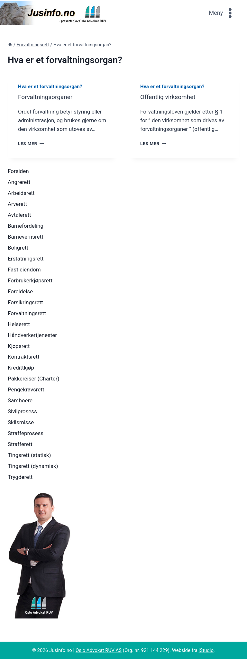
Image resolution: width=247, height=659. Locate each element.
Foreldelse (20, 291)
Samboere (20, 400)
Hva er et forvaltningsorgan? (50, 86)
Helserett (19, 324)
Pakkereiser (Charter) (33, 378)
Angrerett (19, 182)
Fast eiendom (24, 269)
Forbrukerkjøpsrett (30, 280)
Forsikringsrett (25, 302)
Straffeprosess (25, 433)
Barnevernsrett (25, 236)
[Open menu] (222, 13)
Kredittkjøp (21, 367)
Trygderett (20, 477)
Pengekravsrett (26, 389)
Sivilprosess (22, 411)
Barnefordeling (25, 226)
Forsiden (18, 171)
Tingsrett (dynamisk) (33, 466)
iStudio (206, 650)
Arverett (17, 204)
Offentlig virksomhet (167, 97)
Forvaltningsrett (27, 313)
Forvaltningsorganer (45, 97)
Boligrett (18, 247)
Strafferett (20, 444)
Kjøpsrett (19, 346)
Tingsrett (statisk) (29, 455)
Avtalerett (19, 215)
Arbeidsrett (21, 193)
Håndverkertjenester (32, 335)
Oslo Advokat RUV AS (99, 650)
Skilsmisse (21, 422)
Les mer (31, 143)
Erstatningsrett (26, 258)
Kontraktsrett (23, 356)
